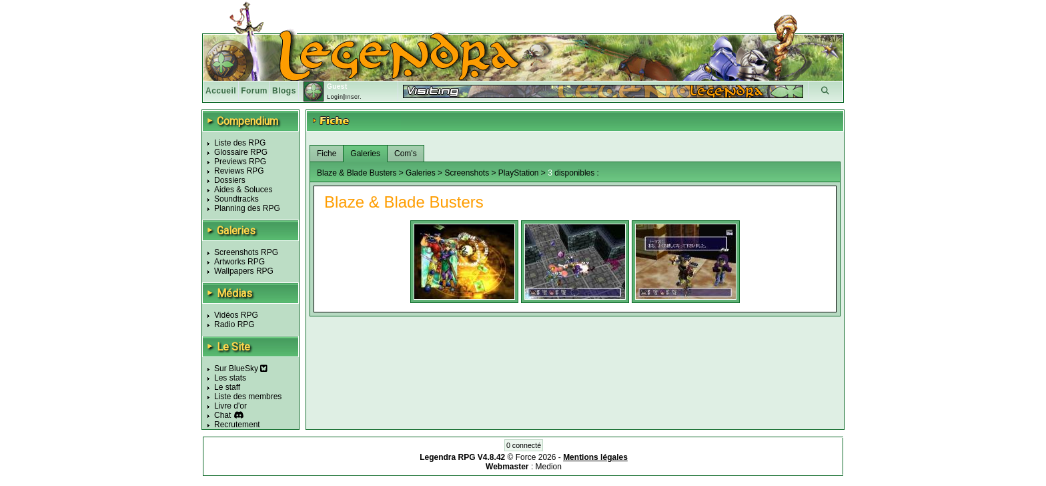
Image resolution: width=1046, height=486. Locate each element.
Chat (222, 415)
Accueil (220, 90)
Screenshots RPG (246, 252)
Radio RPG (234, 324)
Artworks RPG (239, 261)
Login (335, 96)
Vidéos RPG (236, 315)
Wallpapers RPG (244, 271)
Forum (254, 90)
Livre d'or (230, 406)
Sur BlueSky (241, 368)
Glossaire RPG (241, 152)
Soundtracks (236, 199)
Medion (549, 466)
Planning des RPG (247, 208)
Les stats (230, 378)
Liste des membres (248, 396)
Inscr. (353, 96)
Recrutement (237, 424)
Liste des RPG (240, 143)
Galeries (365, 153)
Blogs (284, 90)
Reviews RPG (239, 171)
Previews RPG (240, 161)
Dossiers (229, 180)
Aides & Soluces (243, 189)
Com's (405, 153)
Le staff (227, 387)
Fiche (326, 153)
